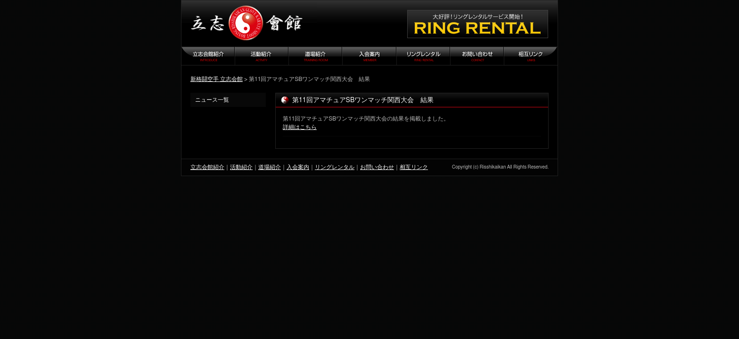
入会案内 (298, 167)
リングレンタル (334, 167)
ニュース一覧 (212, 100)
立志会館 (249, 23)
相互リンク (414, 167)
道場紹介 (269, 167)
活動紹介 (241, 167)
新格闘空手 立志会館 (216, 79)
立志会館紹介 (207, 167)
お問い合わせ (377, 167)
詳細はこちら (300, 127)
